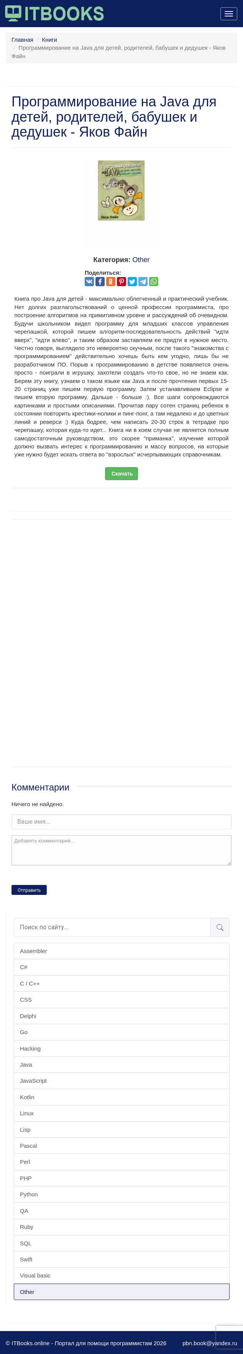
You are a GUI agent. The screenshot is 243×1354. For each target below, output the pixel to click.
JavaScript (33, 1080)
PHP (26, 1178)
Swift (26, 1259)
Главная (22, 39)
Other (27, 1292)
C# (23, 967)
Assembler (33, 951)
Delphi (28, 1016)
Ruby (26, 1227)
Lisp (25, 1129)
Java (26, 1064)
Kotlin (27, 1097)
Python (29, 1194)
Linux (27, 1113)
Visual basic (35, 1275)
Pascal (28, 1145)
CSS (26, 999)
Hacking (30, 1048)
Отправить (29, 890)
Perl (25, 1161)
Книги (49, 39)
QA (24, 1210)
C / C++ (30, 983)
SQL (25, 1243)
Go (24, 1032)
